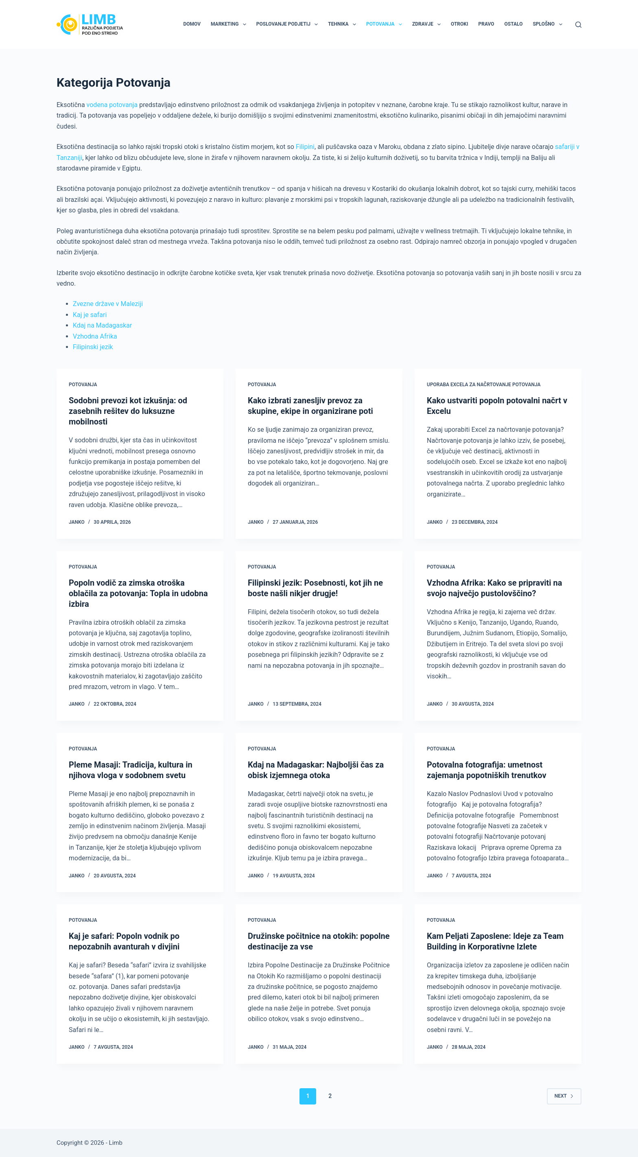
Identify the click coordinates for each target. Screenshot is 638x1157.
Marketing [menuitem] (230, 24)
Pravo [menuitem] (486, 24)
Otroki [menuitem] (459, 24)
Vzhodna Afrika (95, 336)
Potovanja (83, 384)
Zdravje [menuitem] (428, 24)
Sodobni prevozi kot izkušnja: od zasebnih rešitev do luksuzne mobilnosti (128, 411)
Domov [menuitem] (192, 24)
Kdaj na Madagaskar (102, 325)
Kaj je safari (90, 315)
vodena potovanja (112, 105)
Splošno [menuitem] (549, 24)
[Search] (578, 25)
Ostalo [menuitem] (514, 24)
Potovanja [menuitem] (385, 24)
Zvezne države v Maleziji (108, 304)
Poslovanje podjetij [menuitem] (288, 24)
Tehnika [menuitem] (343, 24)
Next (564, 1096)
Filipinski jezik (93, 347)
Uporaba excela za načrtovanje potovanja (484, 384)
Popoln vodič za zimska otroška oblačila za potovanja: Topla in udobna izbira (138, 593)
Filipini (305, 147)
